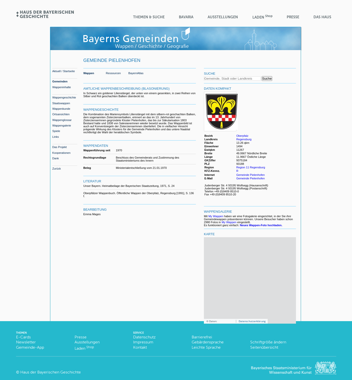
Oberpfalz (242, 135)
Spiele (56, 131)
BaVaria (186, 17)
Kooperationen (61, 152)
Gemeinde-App (30, 347)
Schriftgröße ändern (268, 342)
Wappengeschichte (64, 97)
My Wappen (215, 216)
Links (55, 136)
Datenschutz (144, 337)
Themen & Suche (149, 17)
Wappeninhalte (61, 87)
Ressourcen (113, 73)
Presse (293, 17)
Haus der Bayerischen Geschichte (50, 372)
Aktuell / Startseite (63, 71)
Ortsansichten (61, 114)
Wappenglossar (62, 119)
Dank (55, 158)
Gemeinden (60, 81)
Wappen (88, 73)
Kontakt (140, 347)
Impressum (143, 342)
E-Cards (23, 337)
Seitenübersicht (264, 347)
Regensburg (243, 139)
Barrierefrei (202, 337)
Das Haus (322, 17)
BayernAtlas (135, 73)
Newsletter (26, 342)
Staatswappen (61, 103)
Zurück (56, 168)
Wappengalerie (61, 125)
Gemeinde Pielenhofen (250, 174)
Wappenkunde (61, 108)
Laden (262, 17)
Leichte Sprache (206, 347)
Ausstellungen (223, 17)
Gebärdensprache (208, 342)
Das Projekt (59, 147)
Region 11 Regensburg (250, 167)
